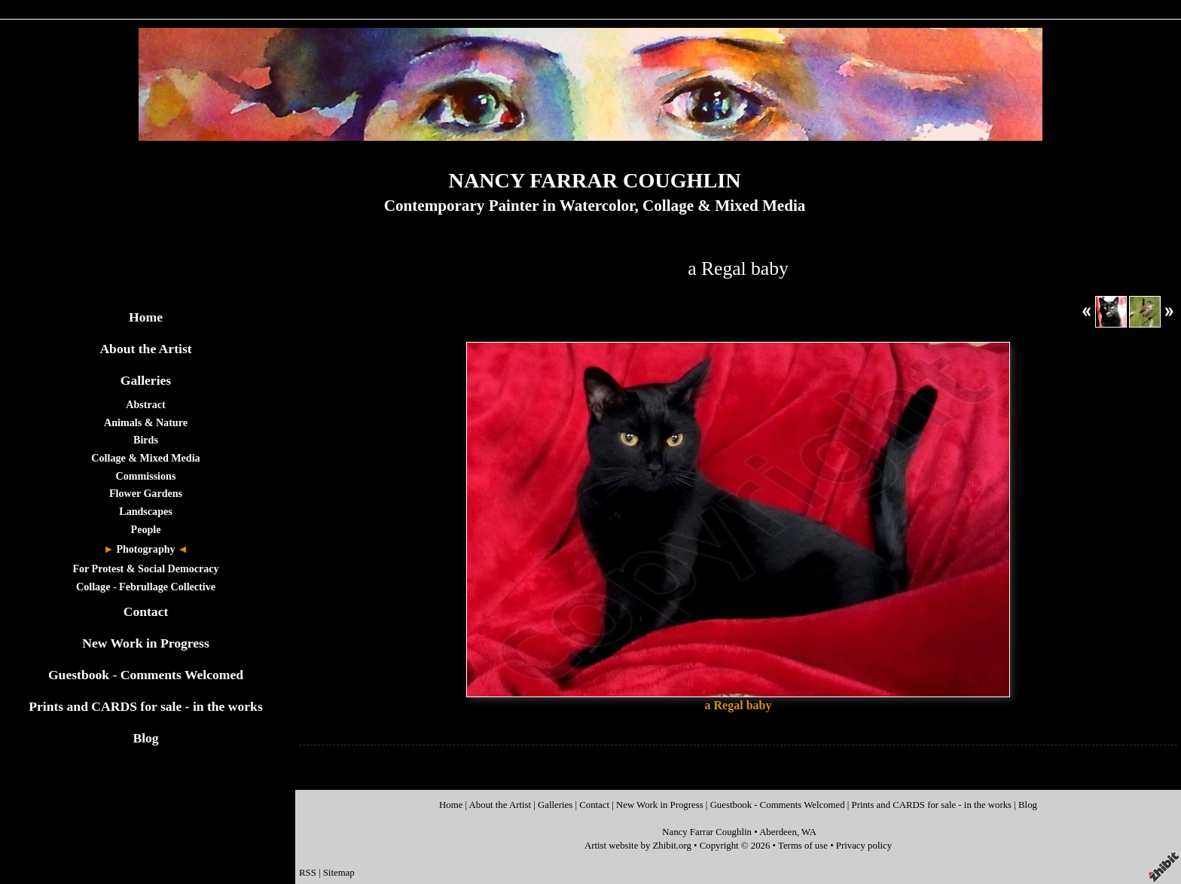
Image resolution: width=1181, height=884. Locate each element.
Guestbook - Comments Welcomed (145, 674)
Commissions (146, 476)
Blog (145, 737)
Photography (145, 549)
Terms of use (803, 845)
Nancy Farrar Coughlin (707, 832)
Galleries (146, 380)
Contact (146, 611)
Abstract (145, 404)
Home (146, 317)
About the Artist (145, 348)
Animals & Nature (146, 422)
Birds (145, 440)
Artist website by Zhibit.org (637, 845)
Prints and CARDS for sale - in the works (146, 706)
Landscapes (145, 511)
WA (808, 832)
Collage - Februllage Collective (145, 587)
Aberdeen (778, 832)
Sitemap (339, 872)
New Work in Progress (145, 643)
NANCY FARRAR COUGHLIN (595, 180)
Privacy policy (864, 845)
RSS (307, 872)
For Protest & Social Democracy (145, 568)
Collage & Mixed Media (145, 458)
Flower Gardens (145, 493)
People (146, 529)
